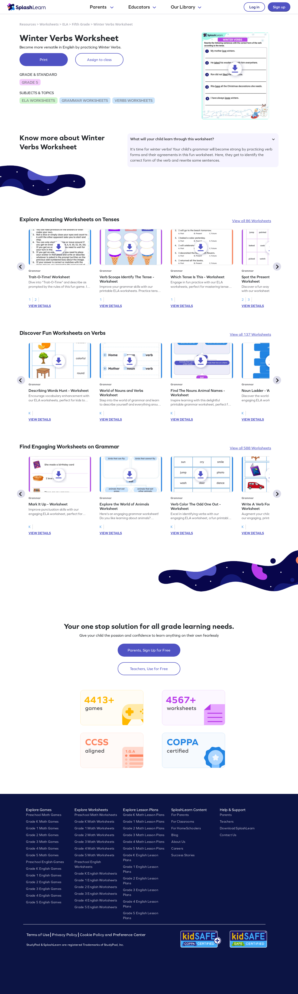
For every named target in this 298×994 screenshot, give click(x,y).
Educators (142, 7)
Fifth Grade (81, 24)
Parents (101, 7)
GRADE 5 (30, 82)
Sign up (279, 7)
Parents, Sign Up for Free (149, 650)
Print (44, 60)
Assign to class (99, 60)
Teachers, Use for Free (149, 669)
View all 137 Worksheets (250, 334)
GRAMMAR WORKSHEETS (85, 100)
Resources (27, 24)
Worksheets (49, 24)
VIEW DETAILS (40, 306)
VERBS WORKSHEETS (133, 100)
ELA (65, 24)
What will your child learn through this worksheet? (202, 139)
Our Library (186, 7)
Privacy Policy (64, 935)
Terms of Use (38, 935)
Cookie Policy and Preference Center (113, 935)
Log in (254, 7)
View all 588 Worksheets (250, 448)
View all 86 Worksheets (251, 221)
